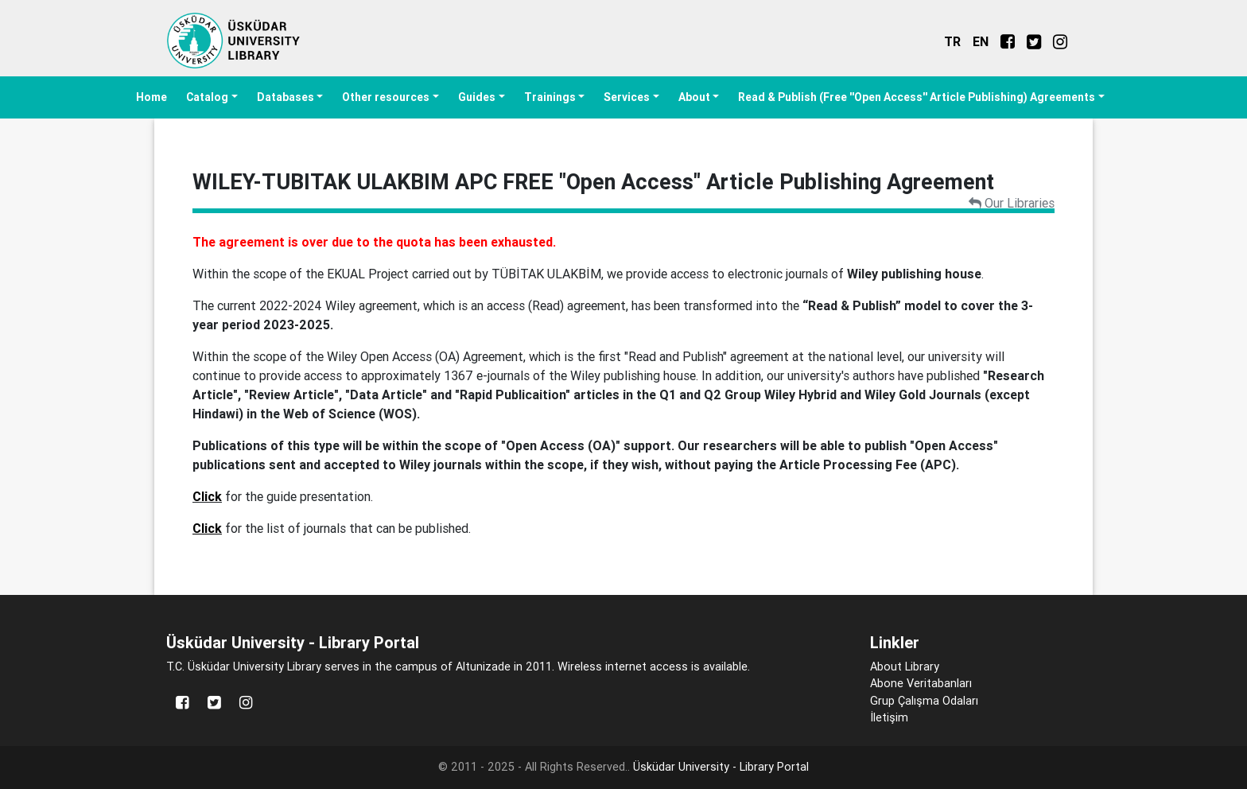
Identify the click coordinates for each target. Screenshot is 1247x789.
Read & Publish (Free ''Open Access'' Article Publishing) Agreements (916, 97)
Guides (476, 97)
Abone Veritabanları (921, 683)
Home (151, 97)
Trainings (550, 97)
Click (207, 496)
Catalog (207, 97)
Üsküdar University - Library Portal (721, 767)
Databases (285, 97)
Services (627, 97)
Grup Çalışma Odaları (924, 701)
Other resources (385, 97)
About (694, 97)
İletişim (889, 717)
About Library (904, 666)
